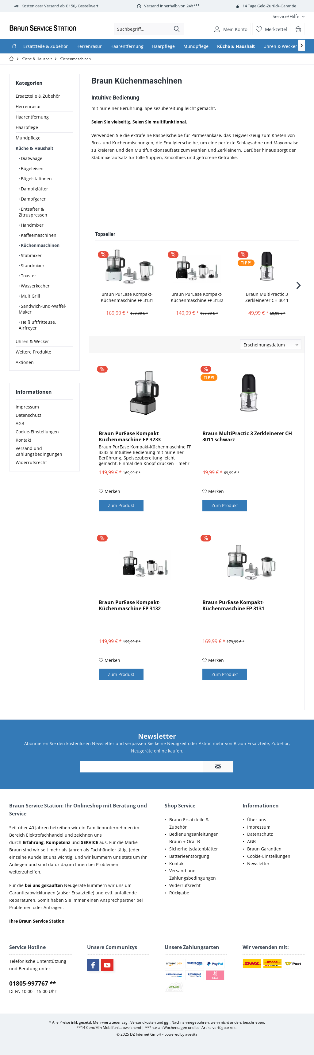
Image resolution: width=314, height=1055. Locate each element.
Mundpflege (28, 138)
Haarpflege (27, 127)
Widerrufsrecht (31, 462)
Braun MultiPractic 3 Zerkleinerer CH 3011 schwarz (267, 297)
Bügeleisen (32, 168)
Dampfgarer (33, 199)
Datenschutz (28, 415)
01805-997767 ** (32, 983)
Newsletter (258, 863)
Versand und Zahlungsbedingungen (39, 451)
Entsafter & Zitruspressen (33, 212)
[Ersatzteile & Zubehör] (45, 46)
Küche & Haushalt (34, 148)
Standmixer (32, 265)
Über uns (256, 820)
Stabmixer (31, 255)
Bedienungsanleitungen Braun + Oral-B (194, 837)
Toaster (28, 276)
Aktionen (25, 362)
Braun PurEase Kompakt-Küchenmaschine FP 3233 (130, 436)
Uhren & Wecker (32, 341)
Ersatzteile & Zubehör (38, 96)
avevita (191, 1034)
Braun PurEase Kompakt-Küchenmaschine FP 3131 (127, 297)
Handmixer (32, 225)
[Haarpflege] (163, 46)
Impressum (27, 407)
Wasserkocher (35, 286)
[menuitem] (286, 16)
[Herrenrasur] (89, 46)
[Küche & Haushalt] (236, 46)
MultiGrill (30, 296)
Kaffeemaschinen (38, 235)
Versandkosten (143, 1022)
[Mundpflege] (196, 46)
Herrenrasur (28, 106)
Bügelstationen (36, 179)
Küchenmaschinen (39, 245)
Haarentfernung (32, 117)
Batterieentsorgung (189, 856)
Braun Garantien (264, 849)
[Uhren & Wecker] (280, 46)
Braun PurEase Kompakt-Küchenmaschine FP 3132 (197, 297)
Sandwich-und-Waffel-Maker (43, 309)
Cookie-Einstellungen (37, 432)
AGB (20, 423)
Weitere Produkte (33, 352)
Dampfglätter (34, 189)
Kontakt (23, 440)
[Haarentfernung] (127, 46)
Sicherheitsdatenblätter (193, 849)
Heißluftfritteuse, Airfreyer (37, 325)
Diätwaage (31, 158)
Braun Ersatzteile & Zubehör (189, 823)
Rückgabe (179, 893)
